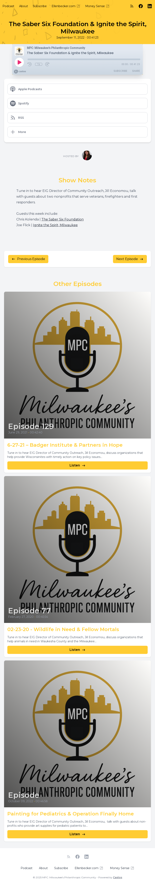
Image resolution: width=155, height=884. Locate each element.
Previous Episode (28, 259)
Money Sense (97, 6)
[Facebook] (140, 6)
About (23, 6)
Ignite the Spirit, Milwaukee (55, 225)
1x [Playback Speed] (38, 64)
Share (136, 71)
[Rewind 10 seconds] (30, 64)
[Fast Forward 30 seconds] (47, 64)
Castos (117, 877)
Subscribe (40, 6)
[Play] (19, 62)
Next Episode (130, 259)
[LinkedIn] (149, 6)
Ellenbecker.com (66, 6)
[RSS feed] (131, 6)
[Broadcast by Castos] (20, 72)
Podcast (8, 6)
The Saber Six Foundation (62, 219)
